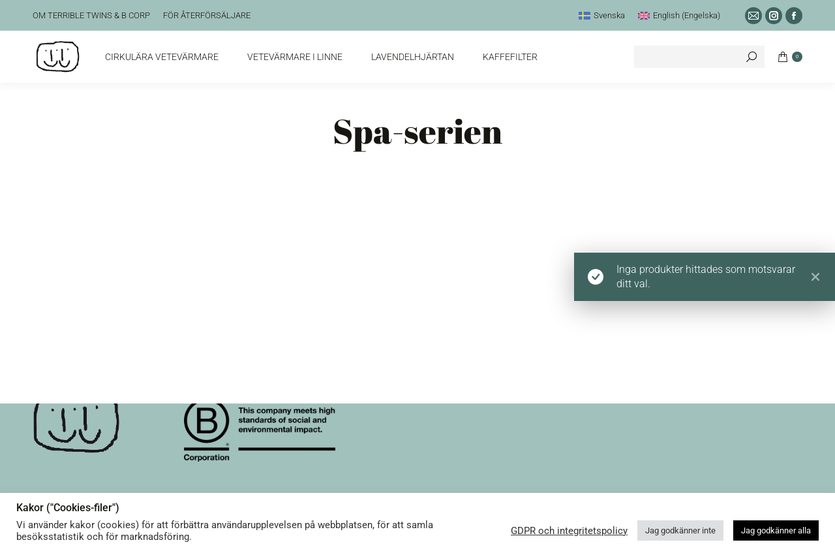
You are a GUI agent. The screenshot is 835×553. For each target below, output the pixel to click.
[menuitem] (601, 15)
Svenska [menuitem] (609, 15)
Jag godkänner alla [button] (776, 530)
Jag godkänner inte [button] (680, 530)
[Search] (699, 57)
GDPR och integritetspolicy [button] (569, 531)
